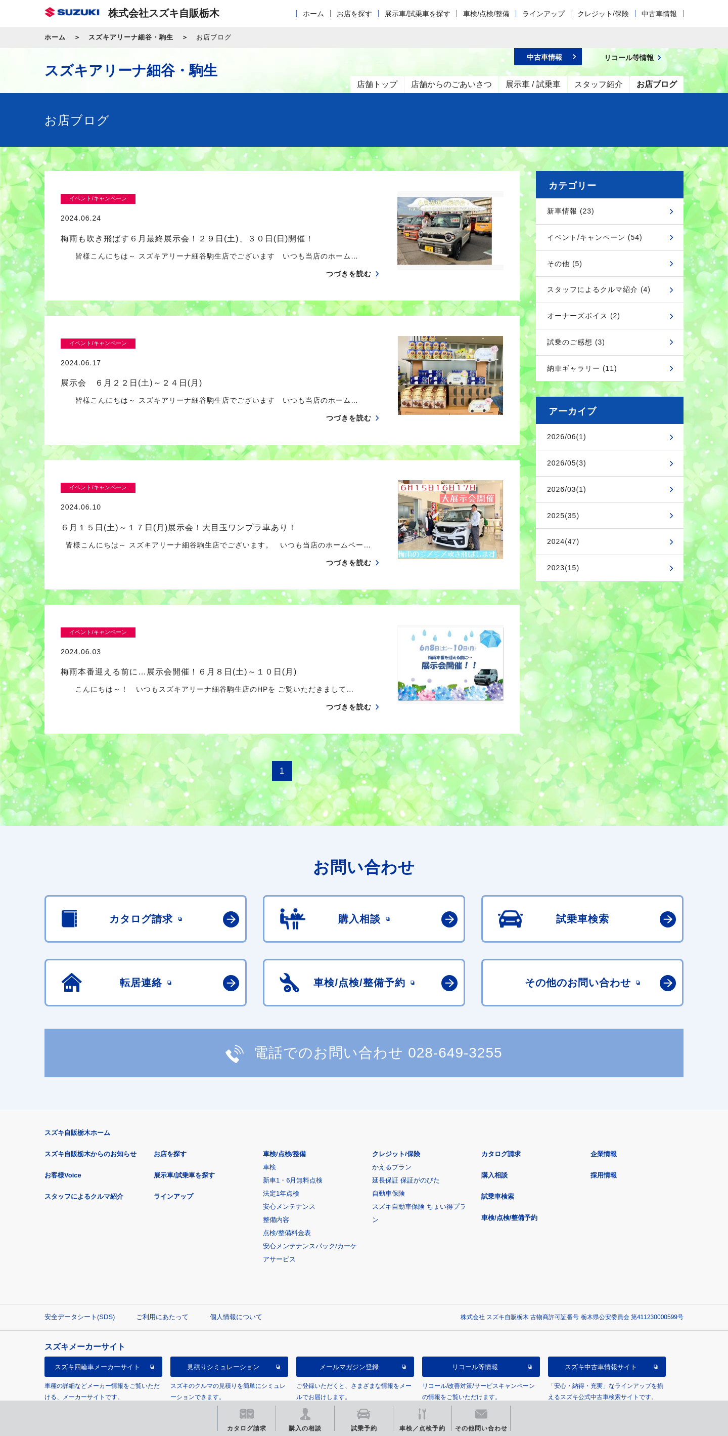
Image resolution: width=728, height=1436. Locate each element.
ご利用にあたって (162, 1277)
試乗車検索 (497, 1157)
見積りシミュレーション (223, 1327)
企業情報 (603, 1114)
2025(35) (563, 516)
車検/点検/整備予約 (509, 1178)
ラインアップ (543, 13)
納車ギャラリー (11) (582, 368)
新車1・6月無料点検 (293, 1141)
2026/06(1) (566, 437)
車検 (269, 1127)
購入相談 (494, 1135)
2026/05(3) (566, 463)
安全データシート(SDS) (79, 1277)
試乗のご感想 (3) (576, 342)
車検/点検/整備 (486, 13)
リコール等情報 (475, 1327)
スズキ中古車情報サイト (601, 1327)
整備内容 (276, 1180)
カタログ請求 (501, 1114)
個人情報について (236, 1277)
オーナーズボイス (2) (583, 316)
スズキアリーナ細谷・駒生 (130, 37)
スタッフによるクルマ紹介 (83, 1157)
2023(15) (563, 568)
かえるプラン (392, 1127)
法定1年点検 (281, 1154)
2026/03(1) (566, 489)
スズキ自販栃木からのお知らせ (90, 1114)
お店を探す (354, 13)
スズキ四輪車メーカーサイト (97, 1327)
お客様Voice (62, 1135)
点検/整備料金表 (287, 1193)
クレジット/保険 (603, 13)
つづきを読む (349, 254)
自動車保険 (388, 1154)
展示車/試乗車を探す (417, 13)
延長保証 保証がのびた (406, 1141)
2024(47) (563, 541)
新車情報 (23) (571, 211)
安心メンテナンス (289, 1167)
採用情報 (603, 1135)
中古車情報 (659, 13)
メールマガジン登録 (349, 1327)
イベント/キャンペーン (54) (595, 237)
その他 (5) (564, 264)
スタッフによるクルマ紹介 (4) (599, 289)
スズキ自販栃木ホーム (77, 1093)
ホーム (313, 13)
